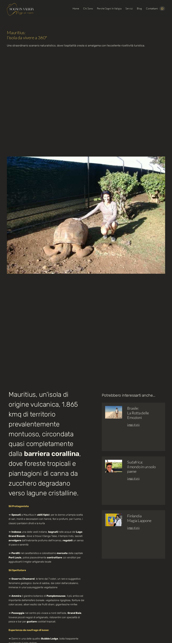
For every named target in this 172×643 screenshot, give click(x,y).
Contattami (152, 8)
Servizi (129, 8)
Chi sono (88, 8)
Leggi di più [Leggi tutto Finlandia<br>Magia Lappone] (133, 527)
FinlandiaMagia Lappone (139, 518)
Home (76, 8)
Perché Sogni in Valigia (109, 8)
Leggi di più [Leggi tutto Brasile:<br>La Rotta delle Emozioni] (133, 424)
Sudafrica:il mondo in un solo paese (141, 466)
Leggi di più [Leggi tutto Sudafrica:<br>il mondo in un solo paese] (133, 478)
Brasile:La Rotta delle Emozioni (138, 413)
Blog (139, 8)
